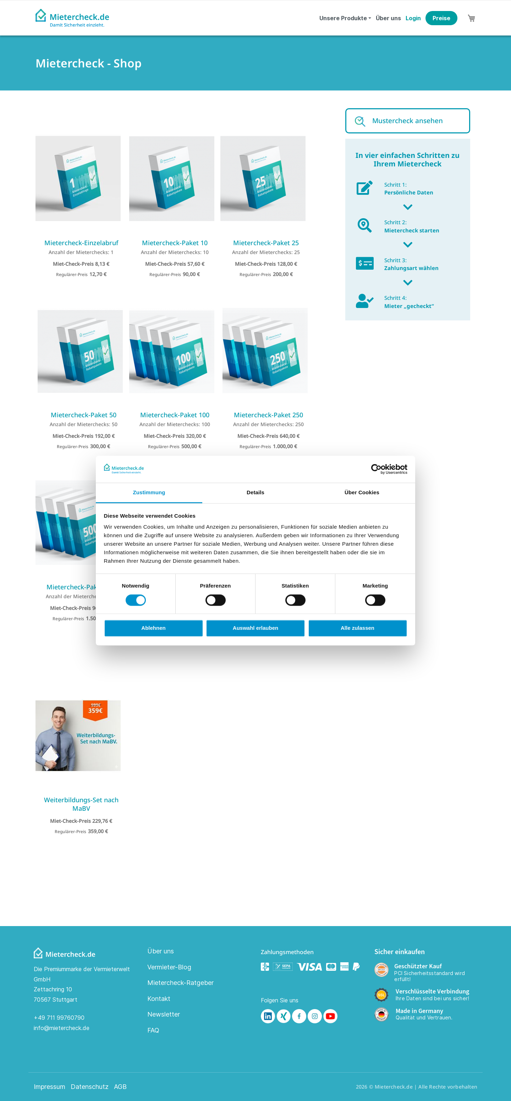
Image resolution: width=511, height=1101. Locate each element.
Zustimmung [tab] (149, 493)
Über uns (388, 18)
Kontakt (158, 998)
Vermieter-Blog (169, 967)
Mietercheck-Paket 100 (174, 415)
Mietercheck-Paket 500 (81, 587)
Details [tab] (255, 493)
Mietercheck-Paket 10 (175, 242)
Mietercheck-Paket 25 (266, 242)
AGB (120, 1086)
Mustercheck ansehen (407, 120)
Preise (441, 18)
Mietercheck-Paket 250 (268, 415)
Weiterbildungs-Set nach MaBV (81, 804)
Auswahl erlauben (255, 628)
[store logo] (72, 18)
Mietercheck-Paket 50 (83, 415)
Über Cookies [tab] (362, 493)
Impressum (49, 1086)
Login (413, 18)
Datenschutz (90, 1086)
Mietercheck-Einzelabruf (81, 242)
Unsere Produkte (343, 18)
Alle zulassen (357, 628)
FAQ (153, 1030)
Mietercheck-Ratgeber (180, 982)
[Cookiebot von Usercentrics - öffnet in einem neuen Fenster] (376, 469)
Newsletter (163, 1014)
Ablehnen (153, 628)
